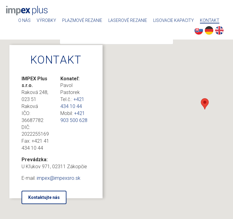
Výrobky (46, 20)
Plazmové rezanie (82, 20)
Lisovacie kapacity (173, 20)
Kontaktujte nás (44, 197)
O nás (24, 20)
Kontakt (209, 20)
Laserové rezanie (127, 20)
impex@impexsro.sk (58, 178)
